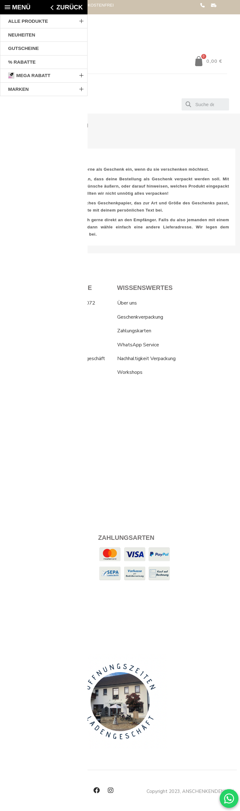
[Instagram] (110, 790)
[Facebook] (96, 790)
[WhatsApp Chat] (229, 798)
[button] (208, 61)
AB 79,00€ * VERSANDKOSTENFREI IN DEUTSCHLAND (78, 7)
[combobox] (205, 104)
